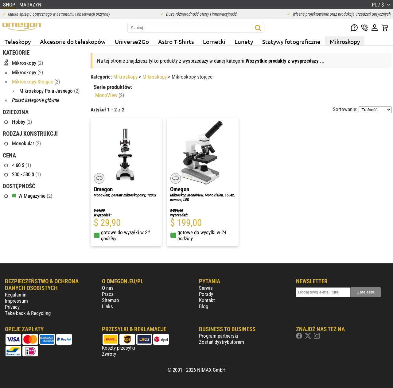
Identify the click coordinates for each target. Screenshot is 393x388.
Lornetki (214, 41)
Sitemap (110, 300)
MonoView (109, 95)
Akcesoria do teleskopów (73, 41)
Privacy (12, 307)
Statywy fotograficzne (291, 41)
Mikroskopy (345, 41)
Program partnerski (218, 336)
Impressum (16, 301)
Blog (203, 306)
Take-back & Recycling (28, 313)
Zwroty (109, 354)
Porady (206, 294)
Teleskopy (18, 41)
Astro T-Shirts (176, 41)
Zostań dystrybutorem (221, 342)
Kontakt (207, 300)
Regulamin (15, 295)
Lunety (244, 41)
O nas (108, 288)
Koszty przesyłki (118, 348)
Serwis (206, 288)
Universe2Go (132, 41)
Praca (108, 294)
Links (107, 306)
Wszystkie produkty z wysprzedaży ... (285, 61)
